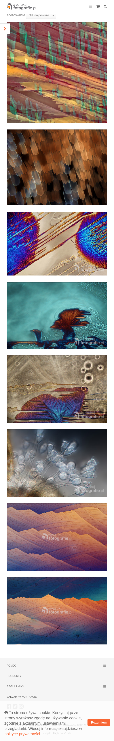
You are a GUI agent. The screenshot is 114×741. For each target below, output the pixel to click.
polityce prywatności (22, 734)
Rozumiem (99, 722)
